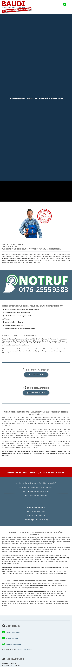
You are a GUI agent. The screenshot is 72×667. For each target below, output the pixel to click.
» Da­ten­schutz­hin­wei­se (25, 649)
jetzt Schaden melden (36, 393)
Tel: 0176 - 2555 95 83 (36, 375)
